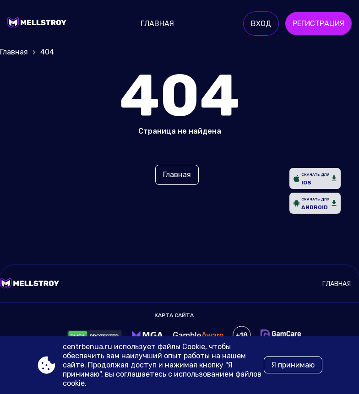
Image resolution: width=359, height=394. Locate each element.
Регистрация (318, 23)
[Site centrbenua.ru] (39, 23)
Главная (157, 23)
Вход (261, 23)
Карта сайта (174, 315)
